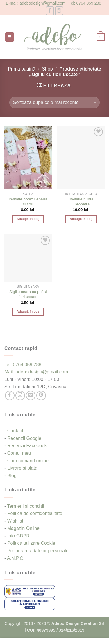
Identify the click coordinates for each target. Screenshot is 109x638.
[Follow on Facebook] (50, 10)
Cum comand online (28, 460)
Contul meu (19, 453)
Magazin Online (23, 528)
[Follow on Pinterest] (41, 395)
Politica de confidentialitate (34, 513)
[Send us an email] (30, 395)
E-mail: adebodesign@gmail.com (36, 3)
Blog (12, 475)
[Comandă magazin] (54, 102)
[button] (9, 37)
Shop (47, 68)
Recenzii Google (24, 438)
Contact (15, 430)
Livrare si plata (22, 468)
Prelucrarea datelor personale (38, 550)
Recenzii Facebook (27, 445)
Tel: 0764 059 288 (85, 3)
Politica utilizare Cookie (31, 543)
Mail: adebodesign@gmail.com (36, 371)
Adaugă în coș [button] (28, 219)
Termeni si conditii (25, 506)
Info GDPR (18, 535)
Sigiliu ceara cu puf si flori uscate (28, 294)
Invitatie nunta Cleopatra (81, 202)
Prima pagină (21, 68)
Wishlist (15, 521)
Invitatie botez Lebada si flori (28, 202)
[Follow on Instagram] (59, 10)
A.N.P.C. (15, 558)
